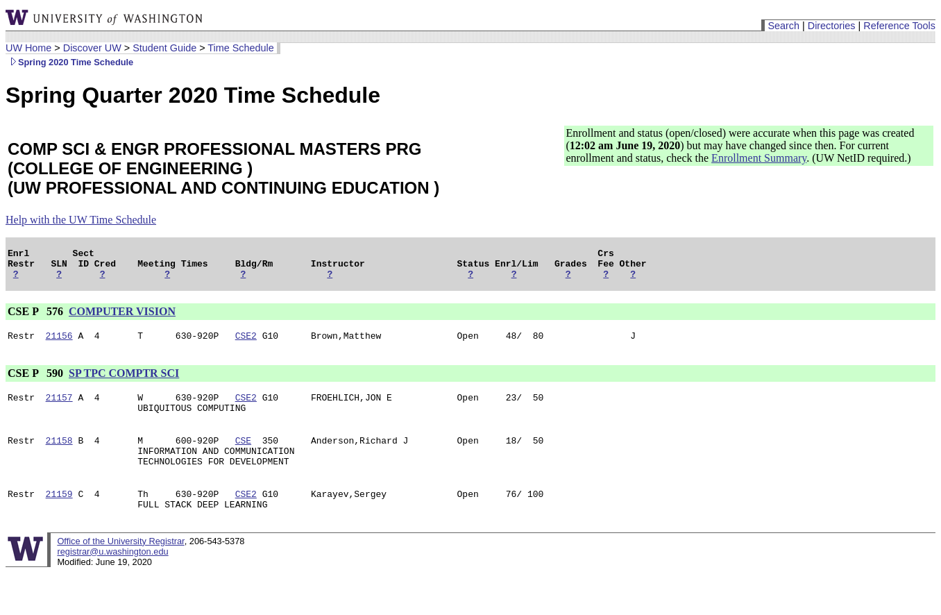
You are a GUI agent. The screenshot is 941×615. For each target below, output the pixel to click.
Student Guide (164, 47)
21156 (59, 343)
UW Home (28, 47)
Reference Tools (899, 25)
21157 (59, 407)
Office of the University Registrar (120, 564)
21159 (59, 514)
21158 (59, 454)
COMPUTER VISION (122, 317)
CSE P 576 (37, 317)
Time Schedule (240, 47)
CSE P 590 (37, 381)
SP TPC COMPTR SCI (124, 381)
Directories (832, 25)
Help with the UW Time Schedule (81, 220)
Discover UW (92, 47)
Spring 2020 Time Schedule (69, 62)
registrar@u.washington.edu (112, 574)
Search (783, 25)
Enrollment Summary (758, 158)
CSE (243, 454)
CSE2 (246, 343)
